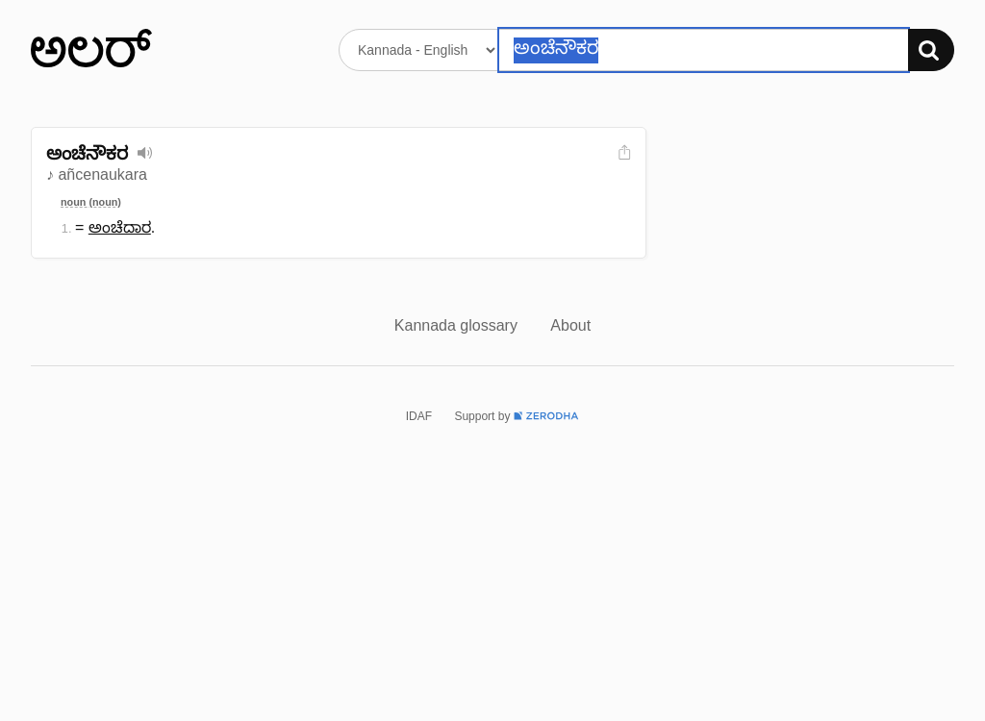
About (570, 325)
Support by (516, 416)
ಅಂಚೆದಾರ (119, 227)
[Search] (931, 50)
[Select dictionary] (419, 50)
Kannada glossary (458, 325)
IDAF (419, 416)
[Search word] (703, 50)
